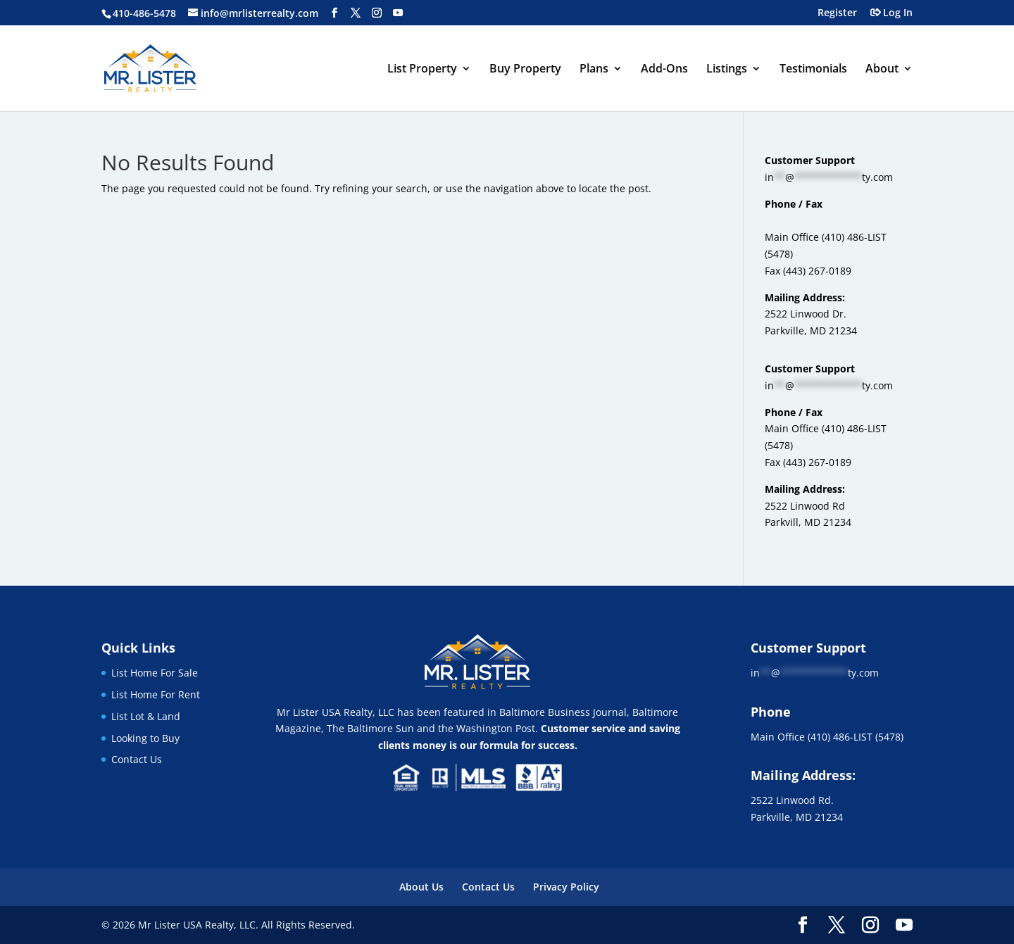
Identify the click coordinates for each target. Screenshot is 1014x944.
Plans (594, 69)
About (882, 69)
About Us (421, 886)
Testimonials (813, 69)
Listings (726, 69)
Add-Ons (664, 69)
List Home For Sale (154, 672)
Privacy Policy (566, 886)
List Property (422, 69)
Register (837, 13)
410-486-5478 (144, 13)
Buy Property (525, 69)
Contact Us (136, 759)
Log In (898, 13)
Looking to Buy (145, 738)
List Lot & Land (145, 716)
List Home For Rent (155, 694)
